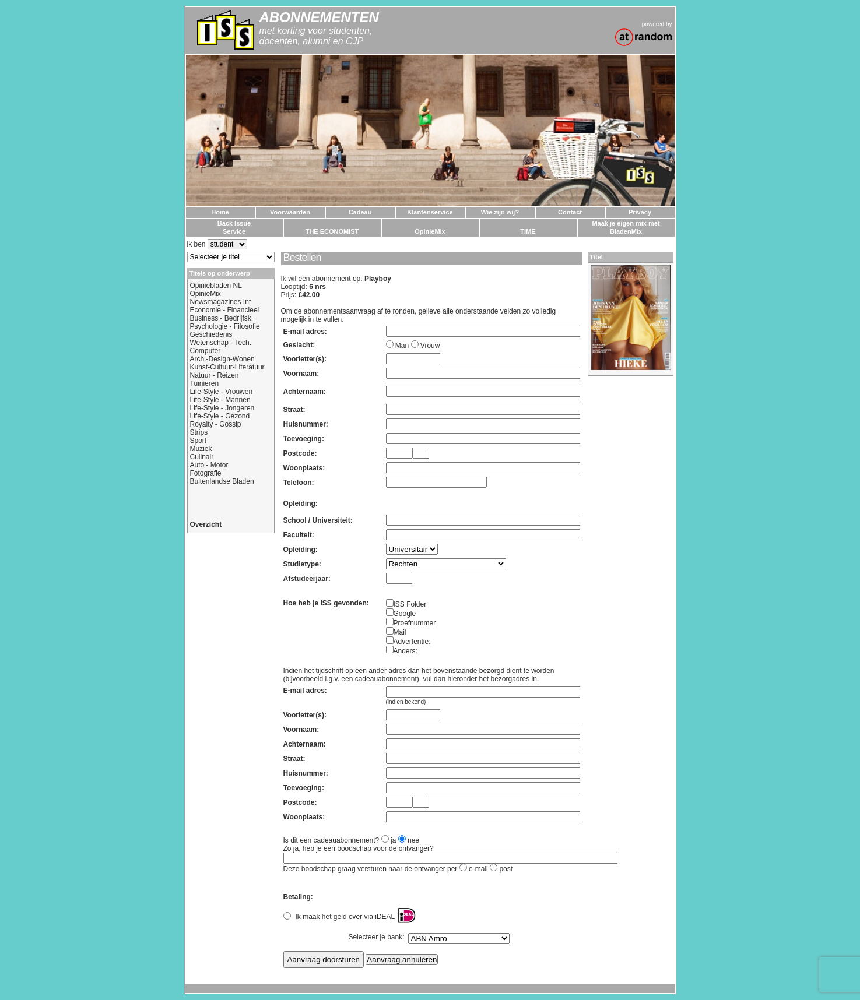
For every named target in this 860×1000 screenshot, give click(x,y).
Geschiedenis (211, 334)
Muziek (201, 449)
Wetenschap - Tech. (221, 343)
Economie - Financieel (224, 310)
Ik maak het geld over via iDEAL (345, 917)
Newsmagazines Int (220, 302)
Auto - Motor (209, 465)
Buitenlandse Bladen (222, 481)
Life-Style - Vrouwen (221, 392)
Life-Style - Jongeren (222, 408)
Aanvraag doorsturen (323, 959)
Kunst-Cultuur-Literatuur (227, 367)
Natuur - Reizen (214, 375)
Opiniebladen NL (216, 285)
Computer (205, 351)
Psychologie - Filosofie (225, 326)
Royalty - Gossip (215, 424)
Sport (198, 440)
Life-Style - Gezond (220, 416)
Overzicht (206, 524)
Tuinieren (204, 383)
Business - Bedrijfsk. (222, 318)
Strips (199, 432)
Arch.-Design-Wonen (222, 359)
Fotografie (206, 473)
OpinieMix (205, 294)
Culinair (202, 457)
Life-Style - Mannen (220, 400)
